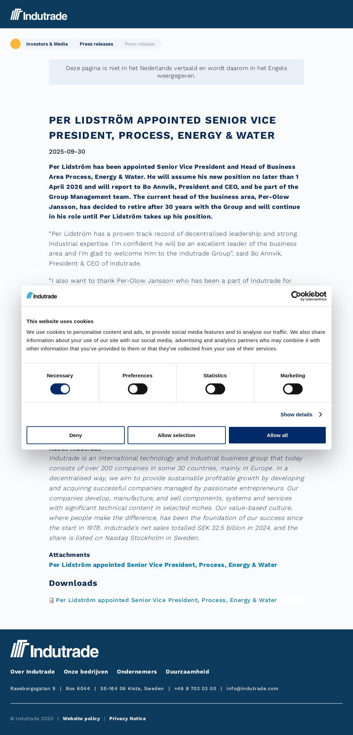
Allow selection (176, 435)
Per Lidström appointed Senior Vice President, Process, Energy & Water (163, 564)
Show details (297, 414)
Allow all (277, 435)
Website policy (81, 718)
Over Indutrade (32, 671)
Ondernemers (137, 671)
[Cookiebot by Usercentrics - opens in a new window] (296, 296)
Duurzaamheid (187, 671)
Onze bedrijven (86, 671)
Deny (75, 435)
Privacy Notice (127, 718)
